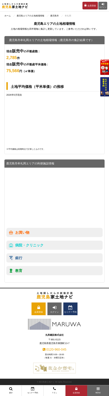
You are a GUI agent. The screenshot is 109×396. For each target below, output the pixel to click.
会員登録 (90, 5)
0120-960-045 (54, 349)
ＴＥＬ (54, 390)
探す (11, 390)
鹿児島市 (54, 15)
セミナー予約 (32, 390)
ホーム (7, 15)
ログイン (102, 5)
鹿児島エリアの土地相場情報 (30, 15)
